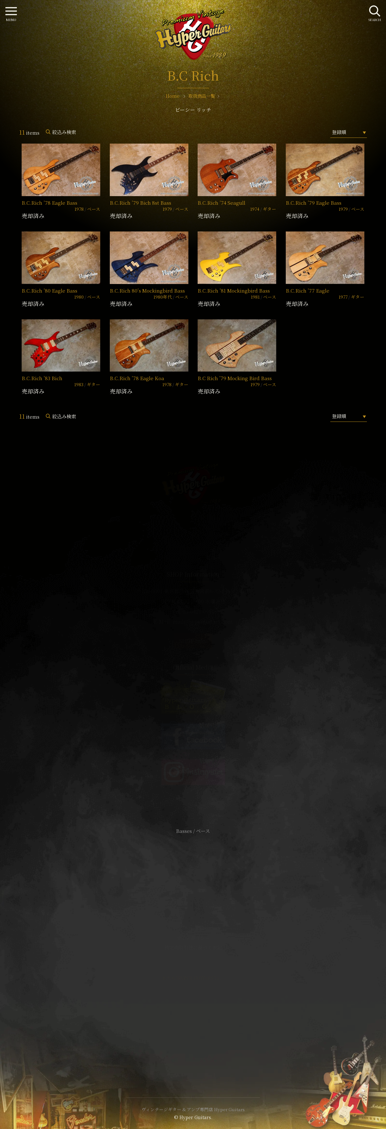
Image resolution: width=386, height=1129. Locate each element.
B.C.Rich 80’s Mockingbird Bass (147, 290)
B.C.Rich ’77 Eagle (307, 290)
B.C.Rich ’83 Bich (42, 378)
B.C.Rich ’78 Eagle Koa (137, 378)
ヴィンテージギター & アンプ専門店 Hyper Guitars (193, 1109)
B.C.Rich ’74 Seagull (221, 202)
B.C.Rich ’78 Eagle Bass (49, 202)
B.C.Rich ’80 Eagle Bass (49, 290)
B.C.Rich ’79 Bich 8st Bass (140, 202)
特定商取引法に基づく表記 (193, 947)
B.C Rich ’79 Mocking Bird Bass (235, 378)
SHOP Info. (193, 640)
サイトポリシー (193, 937)
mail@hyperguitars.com (203, 621)
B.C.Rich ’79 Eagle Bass (313, 202)
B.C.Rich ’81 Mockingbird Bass (234, 290)
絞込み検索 (64, 132)
